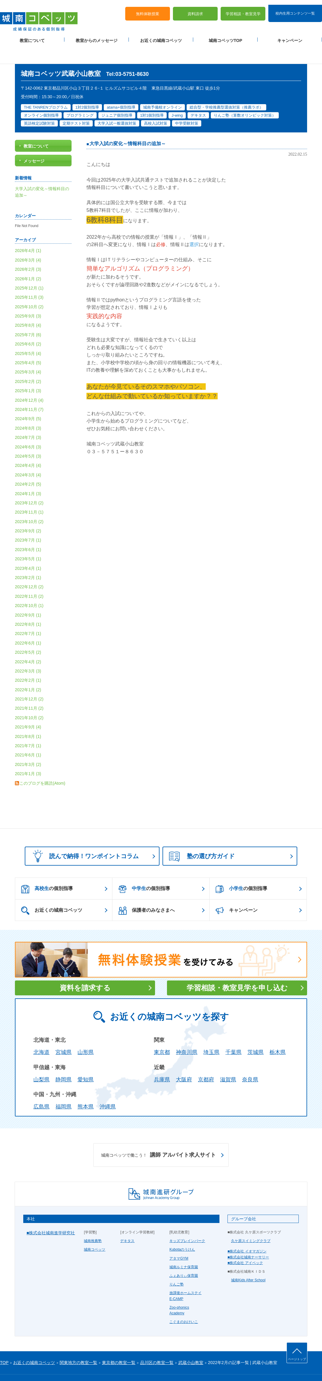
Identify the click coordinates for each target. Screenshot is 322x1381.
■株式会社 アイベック (245, 1244)
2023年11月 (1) (29, 493)
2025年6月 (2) (28, 325)
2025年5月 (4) (28, 334)
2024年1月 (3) (28, 474)
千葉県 (233, 1033)
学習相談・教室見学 (243, 9)
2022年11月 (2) (29, 577)
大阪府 (184, 1060)
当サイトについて (123, 1367)
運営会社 (72, 1367)
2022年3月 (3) (28, 652)
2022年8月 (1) (28, 605)
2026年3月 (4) (28, 241)
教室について (32, 36)
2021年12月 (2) (29, 680)
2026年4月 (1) (28, 231)
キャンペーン (289, 36)
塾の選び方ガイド (202, 837)
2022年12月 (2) (29, 568)
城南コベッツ (94, 1231)
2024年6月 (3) (28, 428)
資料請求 (195, 9)
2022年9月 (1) (28, 596)
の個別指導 (47, 870)
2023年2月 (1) (28, 558)
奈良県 (250, 1060)
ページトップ (297, 1359)
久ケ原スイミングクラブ (250, 1222)
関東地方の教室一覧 (78, 1343)
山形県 (86, 1033)
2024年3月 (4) (28, 455)
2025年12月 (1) (29, 269)
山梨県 (41, 1060)
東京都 (162, 1033)
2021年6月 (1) (28, 736)
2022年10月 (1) (29, 586)
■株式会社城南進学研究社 (51, 1213)
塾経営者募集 (94, 1367)
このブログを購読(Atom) (42, 764)
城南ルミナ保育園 (183, 1248)
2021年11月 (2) (29, 689)
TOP (4, 1343)
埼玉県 (211, 1033)
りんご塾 (176, 1265)
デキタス (127, 1222)
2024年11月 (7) (29, 390)
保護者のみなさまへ (146, 892)
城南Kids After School (248, 1261)
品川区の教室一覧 (157, 1343)
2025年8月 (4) (28, 306)
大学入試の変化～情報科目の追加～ (127, 124)
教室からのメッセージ (96, 36)
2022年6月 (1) (28, 624)
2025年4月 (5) (28, 343)
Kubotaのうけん (182, 1231)
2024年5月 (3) (28, 437)
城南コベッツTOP (225, 36)
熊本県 (86, 1088)
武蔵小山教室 (190, 1343)
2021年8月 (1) (28, 717)
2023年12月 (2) (29, 483)
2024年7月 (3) (28, 418)
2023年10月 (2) (29, 502)
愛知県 (86, 1060)
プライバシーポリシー (18, 1367)
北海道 (41, 1033)
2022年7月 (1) (28, 614)
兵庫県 (162, 1060)
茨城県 (255, 1033)
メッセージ (34, 142)
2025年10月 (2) (29, 287)
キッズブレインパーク (187, 1222)
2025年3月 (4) (28, 353)
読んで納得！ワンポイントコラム (84, 837)
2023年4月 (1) (28, 549)
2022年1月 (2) (28, 670)
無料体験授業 (147, 9)
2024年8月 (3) (28, 409)
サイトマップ (50, 1367)
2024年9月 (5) (28, 400)
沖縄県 (108, 1088)
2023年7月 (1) (28, 521)
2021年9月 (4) (28, 708)
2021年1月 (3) (28, 754)
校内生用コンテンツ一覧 (295, 8)
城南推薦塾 (93, 1222)
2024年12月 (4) (29, 381)
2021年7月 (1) (28, 726)
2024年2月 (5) (28, 465)
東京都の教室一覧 (118, 1343)
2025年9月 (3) (28, 297)
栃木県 (278, 1033)
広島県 (41, 1088)
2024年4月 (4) (28, 446)
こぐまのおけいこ (183, 1303)
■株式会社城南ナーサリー (248, 1238)
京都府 (206, 1060)
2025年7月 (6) (28, 315)
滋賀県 (228, 1060)
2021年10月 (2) (29, 698)
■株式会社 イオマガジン (247, 1232)
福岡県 (63, 1088)
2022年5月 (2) (28, 633)
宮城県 (63, 1033)
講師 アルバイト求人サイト (158, 1136)
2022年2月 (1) (28, 661)
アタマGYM (178, 1239)
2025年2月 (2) (28, 362)
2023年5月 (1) (28, 539)
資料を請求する (85, 969)
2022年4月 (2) (28, 642)
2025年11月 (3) (29, 278)
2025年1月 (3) (28, 371)
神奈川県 (186, 1033)
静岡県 (63, 1060)
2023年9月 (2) (28, 511)
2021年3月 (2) (28, 745)
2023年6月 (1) (28, 530)
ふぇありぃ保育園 (183, 1257)
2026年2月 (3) (28, 250)
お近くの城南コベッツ (161, 36)
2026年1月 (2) (28, 259)
